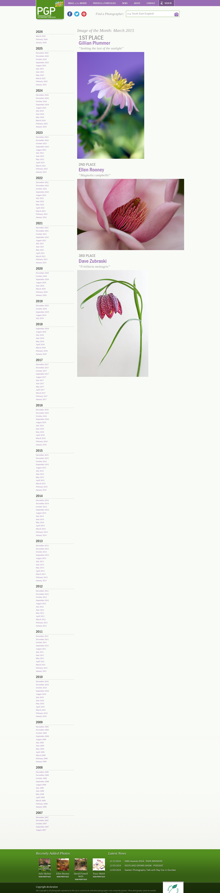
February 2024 (42, 123)
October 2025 (41, 59)
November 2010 (42, 684)
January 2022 (41, 217)
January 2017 (41, 399)
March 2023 (41, 166)
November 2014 (42, 503)
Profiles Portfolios (104, 3)
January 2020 (41, 295)
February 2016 (42, 441)
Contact (151, 3)
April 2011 (40, 661)
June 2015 (40, 474)
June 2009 (40, 745)
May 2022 (40, 204)
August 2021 (41, 240)
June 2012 (40, 610)
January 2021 (41, 262)
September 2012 (42, 600)
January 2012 (41, 626)
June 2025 (40, 72)
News (125, 3)
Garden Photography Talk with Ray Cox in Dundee (150, 869)
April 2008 (40, 797)
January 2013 (41, 580)
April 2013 (40, 571)
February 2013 (42, 577)
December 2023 (42, 137)
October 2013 (41, 552)
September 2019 (42, 312)
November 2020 (42, 273)
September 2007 (42, 827)
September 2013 (42, 555)
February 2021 (42, 259)
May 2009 (40, 749)
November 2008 (42, 775)
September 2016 (42, 419)
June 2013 (40, 564)
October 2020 (41, 276)
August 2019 (41, 315)
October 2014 (41, 507)
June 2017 (40, 383)
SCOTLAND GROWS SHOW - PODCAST (144, 865)
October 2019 (41, 309)
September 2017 (42, 374)
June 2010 (40, 700)
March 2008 (41, 800)
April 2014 (40, 525)
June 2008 (40, 791)
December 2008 (42, 772)
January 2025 (41, 84)
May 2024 (40, 117)
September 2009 (42, 736)
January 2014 (41, 535)
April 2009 (40, 752)
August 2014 (41, 513)
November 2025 (42, 56)
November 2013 (42, 549)
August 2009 (41, 739)
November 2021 (42, 231)
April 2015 (40, 480)
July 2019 (40, 318)
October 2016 (41, 416)
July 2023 (40, 153)
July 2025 (40, 69)
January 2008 (41, 807)
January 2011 (41, 671)
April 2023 (40, 162)
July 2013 (40, 561)
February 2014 (42, 532)
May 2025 (40, 75)
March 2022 (41, 211)
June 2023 (40, 156)
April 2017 (40, 390)
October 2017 (41, 371)
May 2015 (40, 477)
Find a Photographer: (110, 14)
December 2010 (42, 681)
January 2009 (41, 761)
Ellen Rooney (91, 169)
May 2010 (40, 703)
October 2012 (41, 597)
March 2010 (41, 710)
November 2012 (42, 594)
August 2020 (41, 282)
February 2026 (42, 39)
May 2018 (40, 341)
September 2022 (42, 192)
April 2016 (40, 435)
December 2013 (42, 545)
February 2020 (42, 292)
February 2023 (42, 169)
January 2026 (41, 42)
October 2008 (41, 778)
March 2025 (41, 78)
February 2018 (42, 351)
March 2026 (41, 36)
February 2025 (42, 81)
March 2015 (41, 483)
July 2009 (40, 742)
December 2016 (42, 410)
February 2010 (42, 713)
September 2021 (42, 237)
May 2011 (40, 658)
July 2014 (40, 516)
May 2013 (40, 568)
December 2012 (42, 591)
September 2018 (42, 328)
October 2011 (41, 642)
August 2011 (41, 649)
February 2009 (42, 758)
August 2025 (41, 65)
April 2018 (40, 344)
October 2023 (41, 143)
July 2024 (40, 111)
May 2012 (40, 613)
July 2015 (40, 471)
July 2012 (40, 607)
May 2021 (40, 250)
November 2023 (42, 140)
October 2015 (41, 461)
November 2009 (42, 730)
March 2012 (41, 619)
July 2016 (40, 425)
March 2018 (41, 347)
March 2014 (41, 529)
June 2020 (40, 286)
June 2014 (40, 519)
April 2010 (40, 707)
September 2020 (42, 279)
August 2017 (41, 377)
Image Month (77, 3)
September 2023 (42, 146)
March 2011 (41, 664)
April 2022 (40, 208)
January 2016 (41, 444)
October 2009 (41, 733)
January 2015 (41, 490)
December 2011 (42, 636)
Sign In (168, 3)
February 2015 (42, 487)
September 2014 (42, 510)
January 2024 (41, 127)
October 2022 (41, 189)
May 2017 (40, 387)
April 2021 (40, 253)
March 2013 (41, 574)
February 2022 (42, 214)
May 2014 (40, 522)
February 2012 (42, 622)
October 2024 (41, 101)
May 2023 (40, 159)
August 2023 (41, 150)
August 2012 (41, 603)
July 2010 (40, 697)
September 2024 (42, 104)
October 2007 (41, 823)
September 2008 (42, 781)
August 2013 (41, 558)
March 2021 (41, 256)
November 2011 (42, 639)
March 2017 (41, 393)
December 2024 (42, 95)
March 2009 (41, 755)
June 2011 (40, 655)
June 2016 (40, 429)
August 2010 (41, 694)
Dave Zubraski (93, 261)
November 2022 (42, 185)
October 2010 (41, 688)
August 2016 (41, 422)
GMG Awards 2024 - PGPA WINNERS (143, 861)
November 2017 (42, 367)
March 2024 (41, 120)
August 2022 (41, 195)
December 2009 (42, 727)
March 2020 (41, 289)
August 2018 (41, 332)
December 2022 (42, 182)
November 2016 (42, 413)
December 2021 (42, 227)
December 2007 (42, 817)
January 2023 (41, 172)
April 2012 (40, 616)
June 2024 (40, 114)
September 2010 (42, 691)
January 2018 (41, 354)
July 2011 (40, 652)
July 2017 (40, 380)
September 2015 (42, 464)
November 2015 (42, 458)
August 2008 (41, 785)
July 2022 (40, 198)
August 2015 (41, 467)
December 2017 (42, 364)
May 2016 (40, 432)
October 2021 (41, 234)
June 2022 (40, 201)
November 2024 (42, 98)
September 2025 (42, 62)
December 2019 (42, 305)
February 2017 (42, 396)
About (137, 3)
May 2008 (40, 794)
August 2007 (41, 830)
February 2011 (42, 668)
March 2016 (41, 438)
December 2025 (42, 53)
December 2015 (42, 455)
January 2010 (41, 716)
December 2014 (42, 500)
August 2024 (41, 108)
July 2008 (40, 788)
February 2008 (42, 804)
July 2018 (40, 335)
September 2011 (42, 645)
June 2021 (40, 247)
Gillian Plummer (94, 42)
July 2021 (40, 243)
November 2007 (42, 820)
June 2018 (40, 338)
